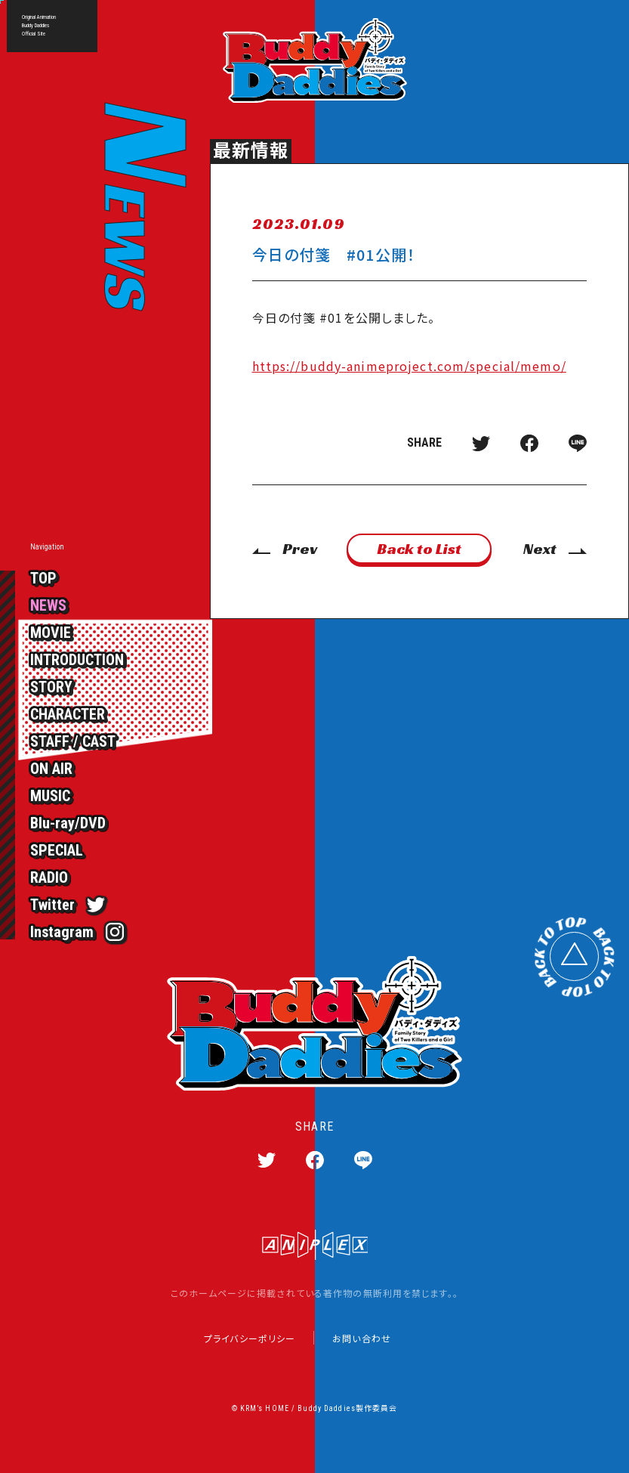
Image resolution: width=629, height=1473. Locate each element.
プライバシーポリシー (249, 1338)
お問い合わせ (361, 1338)
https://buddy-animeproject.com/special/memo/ (409, 366)
